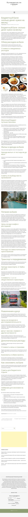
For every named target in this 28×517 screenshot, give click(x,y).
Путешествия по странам (11, 413)
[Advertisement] (14, 439)
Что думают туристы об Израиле (20, 418)
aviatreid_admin (16, 24)
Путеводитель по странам (14, 3)
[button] (14, 12)
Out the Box (15, 510)
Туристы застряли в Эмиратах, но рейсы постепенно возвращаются (13, 458)
